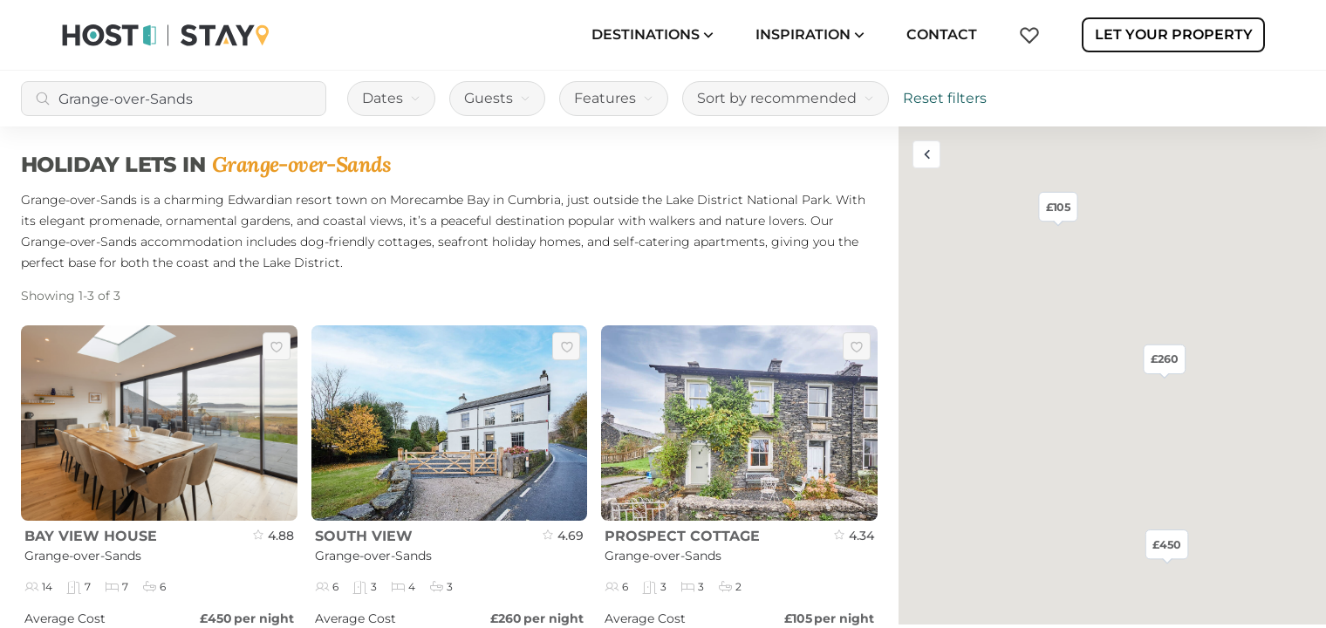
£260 (1165, 358)
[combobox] (173, 98)
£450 (1166, 544)
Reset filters (945, 98)
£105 (1058, 206)
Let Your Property (1174, 34)
